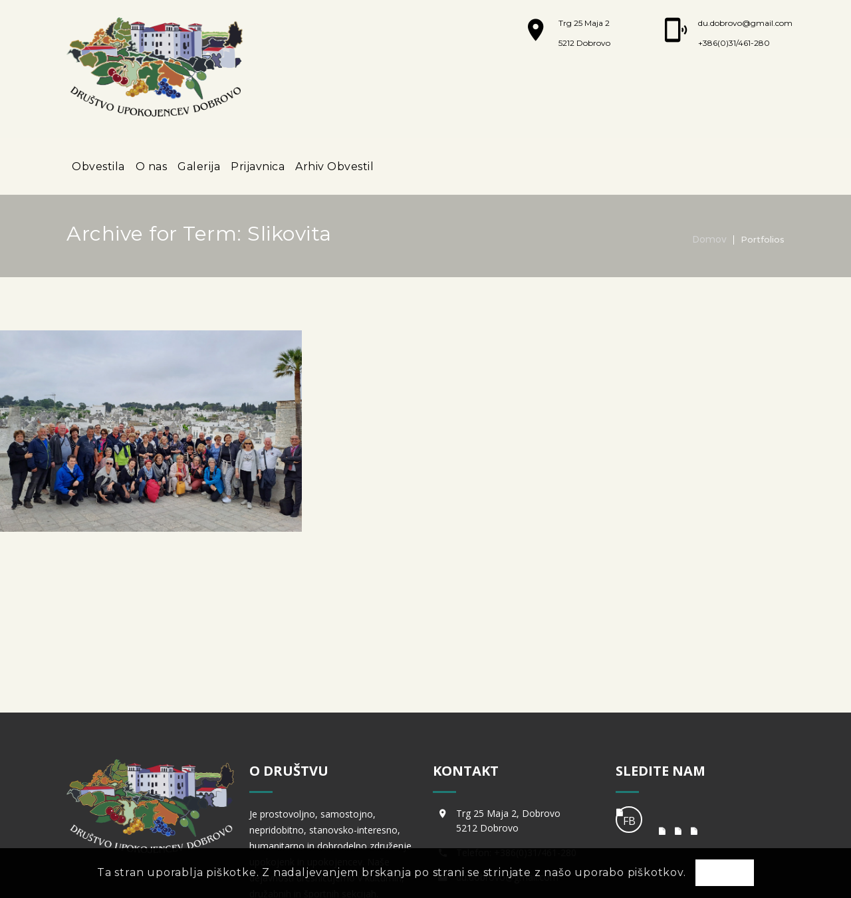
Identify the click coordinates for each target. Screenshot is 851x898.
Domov (710, 239)
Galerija (199, 166)
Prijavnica (258, 166)
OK (725, 873)
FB (629, 712)
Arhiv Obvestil (334, 166)
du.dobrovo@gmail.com (745, 23)
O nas (152, 166)
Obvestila (98, 166)
